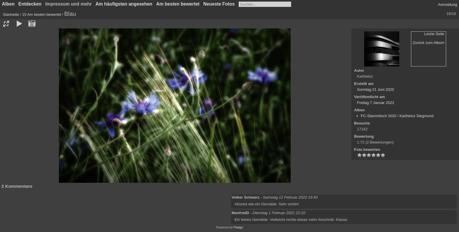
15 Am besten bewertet (41, 14)
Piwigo (238, 227)
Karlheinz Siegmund (417, 116)
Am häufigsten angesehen (123, 3)
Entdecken (30, 3)
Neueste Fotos (219, 3)
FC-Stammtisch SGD (378, 116)
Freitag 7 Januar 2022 (375, 102)
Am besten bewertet (177, 3)
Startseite (11, 14)
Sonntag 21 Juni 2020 (375, 89)
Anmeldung (447, 4)
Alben (8, 3)
